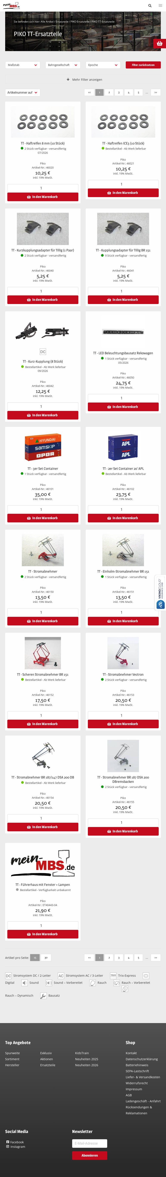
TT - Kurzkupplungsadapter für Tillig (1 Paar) (42, 250)
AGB (129, 1095)
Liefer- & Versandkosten (143, 1077)
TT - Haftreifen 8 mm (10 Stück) (43, 143)
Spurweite (12, 1053)
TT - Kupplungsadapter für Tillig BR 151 (123, 250)
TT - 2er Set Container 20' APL (123, 469)
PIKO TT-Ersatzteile (103, 21)
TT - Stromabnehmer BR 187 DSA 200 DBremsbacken (123, 779)
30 (46, 957)
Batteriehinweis (137, 1065)
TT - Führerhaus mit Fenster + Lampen (43, 885)
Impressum (134, 1089)
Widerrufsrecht (137, 1083)
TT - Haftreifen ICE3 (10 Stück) (123, 143)
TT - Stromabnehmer (42, 571)
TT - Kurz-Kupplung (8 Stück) (43, 361)
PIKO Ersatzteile (80, 21)
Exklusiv (46, 1053)
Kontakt (131, 1053)
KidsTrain (82, 1053)
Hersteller (12, 1065)
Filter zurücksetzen (143, 65)
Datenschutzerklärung (142, 1059)
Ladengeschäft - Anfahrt (143, 1101)
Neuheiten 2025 (86, 1059)
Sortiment (12, 1059)
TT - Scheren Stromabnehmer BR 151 (42, 674)
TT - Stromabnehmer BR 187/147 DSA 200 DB (42, 777)
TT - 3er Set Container (43, 469)
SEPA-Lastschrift (137, 1071)
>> (155, 92)
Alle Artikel (47, 21)
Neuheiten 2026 (86, 1065)
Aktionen (46, 1059)
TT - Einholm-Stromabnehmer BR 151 (123, 571)
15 (35, 957)
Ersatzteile (62, 21)
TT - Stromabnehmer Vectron (123, 674)
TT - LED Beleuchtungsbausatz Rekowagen (123, 353)
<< (89, 92)
